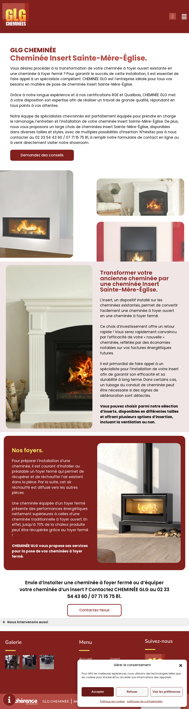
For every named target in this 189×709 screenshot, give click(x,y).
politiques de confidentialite (144, 701)
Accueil (85, 659)
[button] (181, 665)
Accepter (97, 692)
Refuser (132, 692)
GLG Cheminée (55, 701)
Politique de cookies (112, 701)
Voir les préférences (166, 692)
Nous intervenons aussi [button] (25, 622)
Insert (115, 659)
